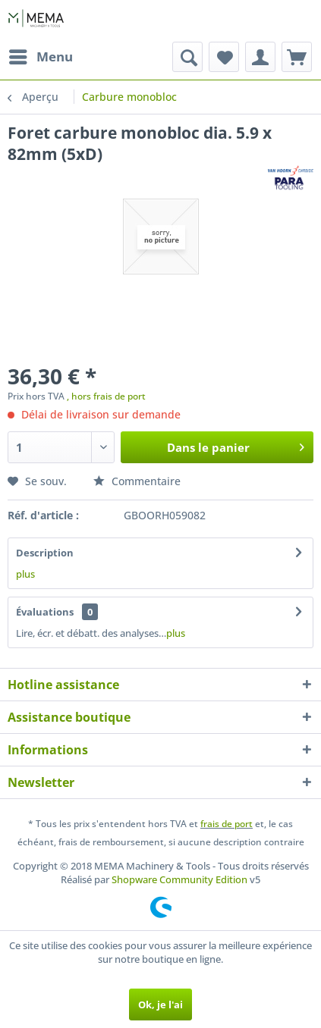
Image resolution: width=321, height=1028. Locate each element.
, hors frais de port (106, 396)
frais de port (226, 823)
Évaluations (45, 612)
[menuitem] (40, 57)
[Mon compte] (260, 57)
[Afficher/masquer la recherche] (187, 57)
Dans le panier (235, 445)
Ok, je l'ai (160, 1004)
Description (45, 552)
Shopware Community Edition (179, 879)
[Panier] (297, 57)
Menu (41, 55)
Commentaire (137, 481)
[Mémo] (224, 57)
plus (25, 574)
